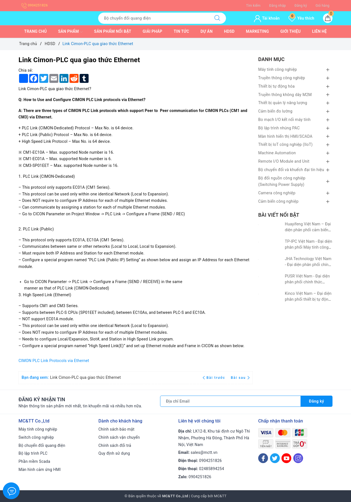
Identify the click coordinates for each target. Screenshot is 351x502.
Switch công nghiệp (36, 437)
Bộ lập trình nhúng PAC (279, 128)
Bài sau (240, 378)
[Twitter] (275, 458)
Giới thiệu (290, 31)
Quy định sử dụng (114, 453)
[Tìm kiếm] (217, 18)
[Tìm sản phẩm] (153, 18)
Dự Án (206, 31)
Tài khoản (267, 18)
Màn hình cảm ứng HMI (40, 469)
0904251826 (34, 5)
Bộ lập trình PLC (33, 453)
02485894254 (211, 468)
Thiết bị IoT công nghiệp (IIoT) (285, 144)
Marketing (257, 31)
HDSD (229, 31)
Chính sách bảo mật (116, 429)
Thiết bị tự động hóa (276, 86)
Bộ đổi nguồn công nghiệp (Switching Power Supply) (281, 181)
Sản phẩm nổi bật (112, 31)
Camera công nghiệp (276, 193)
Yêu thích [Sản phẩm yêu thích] (301, 18)
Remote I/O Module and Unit (284, 161)
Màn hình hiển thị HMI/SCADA (285, 136)
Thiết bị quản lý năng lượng (282, 103)
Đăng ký (300, 6)
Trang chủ (35, 31)
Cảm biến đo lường (275, 111)
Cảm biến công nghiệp (278, 201)
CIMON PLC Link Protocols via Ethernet (54, 360)
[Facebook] (263, 458)
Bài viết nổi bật (278, 215)
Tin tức (181, 31)
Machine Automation (277, 153)
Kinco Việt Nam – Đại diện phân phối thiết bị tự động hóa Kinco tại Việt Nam (308, 299)
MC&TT (220, 496)
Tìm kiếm (253, 6)
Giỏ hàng (322, 6)
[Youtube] (286, 458)
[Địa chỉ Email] (230, 401)
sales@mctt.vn (204, 452)
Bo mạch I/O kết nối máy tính (284, 119)
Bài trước (215, 378)
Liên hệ (319, 31)
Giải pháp (152, 31)
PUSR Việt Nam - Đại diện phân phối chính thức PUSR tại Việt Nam (307, 282)
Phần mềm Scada (34, 461)
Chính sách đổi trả (114, 445)
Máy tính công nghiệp (277, 69)
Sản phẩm (70, 32)
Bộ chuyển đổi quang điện (42, 445)
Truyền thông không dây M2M (285, 94)
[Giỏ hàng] (327, 18)
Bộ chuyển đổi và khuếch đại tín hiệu (291, 169)
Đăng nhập (277, 6)
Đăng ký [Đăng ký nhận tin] (316, 401)
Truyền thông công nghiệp (281, 78)
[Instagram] (298, 458)
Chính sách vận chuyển (119, 437)
